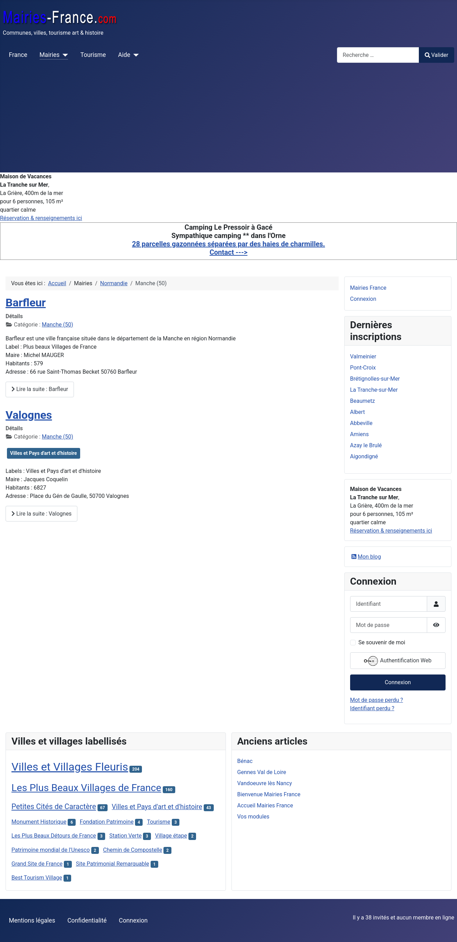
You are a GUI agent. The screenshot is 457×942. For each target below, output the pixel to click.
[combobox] (378, 55)
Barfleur (26, 302)
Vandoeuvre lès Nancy (264, 783)
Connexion (363, 299)
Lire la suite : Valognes (41, 513)
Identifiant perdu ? (372, 708)
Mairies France (368, 288)
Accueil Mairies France (265, 805)
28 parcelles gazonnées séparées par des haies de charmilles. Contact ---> (228, 248)
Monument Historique (38, 821)
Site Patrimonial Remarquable (112, 863)
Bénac (245, 761)
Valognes (29, 415)
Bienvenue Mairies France (269, 794)
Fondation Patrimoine (107, 821)
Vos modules (253, 816)
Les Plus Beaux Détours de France (53, 835)
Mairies (50, 54)
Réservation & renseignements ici (41, 218)
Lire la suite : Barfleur (39, 389)
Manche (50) (57, 324)
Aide (124, 54)
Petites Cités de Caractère (53, 806)
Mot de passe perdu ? (376, 700)
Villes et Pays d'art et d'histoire (43, 453)
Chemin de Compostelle (132, 850)
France (18, 54)
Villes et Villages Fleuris (69, 766)
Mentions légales (32, 920)
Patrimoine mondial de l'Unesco (50, 850)
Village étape (171, 835)
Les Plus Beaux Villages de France (86, 788)
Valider (436, 55)
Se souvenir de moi (381, 642)
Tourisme (93, 54)
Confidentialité (87, 920)
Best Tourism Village (36, 877)
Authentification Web (397, 661)
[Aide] (134, 54)
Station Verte (125, 835)
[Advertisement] (228, 120)
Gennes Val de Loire (261, 772)
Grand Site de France (36, 863)
